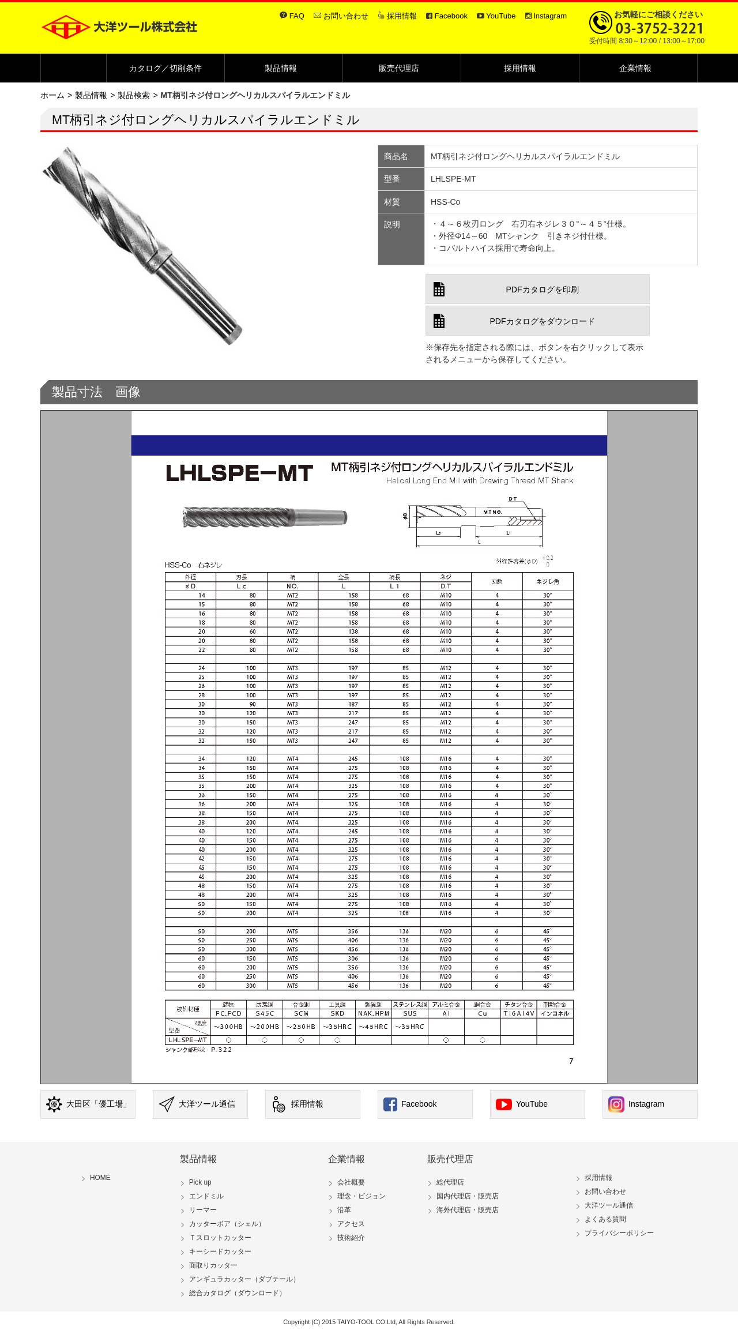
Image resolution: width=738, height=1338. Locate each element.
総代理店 (450, 1182)
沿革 (344, 1210)
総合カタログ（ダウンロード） (237, 1293)
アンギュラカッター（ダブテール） (244, 1279)
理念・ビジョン (361, 1196)
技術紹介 (351, 1238)
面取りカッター (213, 1265)
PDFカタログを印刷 (542, 289)
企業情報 (638, 68)
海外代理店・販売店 (467, 1210)
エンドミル (206, 1196)
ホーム (52, 95)
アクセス (351, 1224)
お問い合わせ (345, 16)
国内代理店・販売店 (467, 1196)
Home (101, 68)
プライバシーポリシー (619, 1233)
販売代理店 (402, 68)
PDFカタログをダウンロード (542, 321)
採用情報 (402, 16)
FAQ (296, 16)
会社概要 (351, 1182)
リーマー (203, 1210)
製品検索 (134, 95)
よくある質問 (605, 1219)
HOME (100, 1178)
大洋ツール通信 (197, 1104)
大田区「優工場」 (88, 1104)
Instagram (550, 16)
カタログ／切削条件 (165, 68)
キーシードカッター (220, 1251)
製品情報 (284, 68)
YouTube (500, 16)
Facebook (451, 16)
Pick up (200, 1182)
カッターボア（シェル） (227, 1224)
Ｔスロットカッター (220, 1238)
